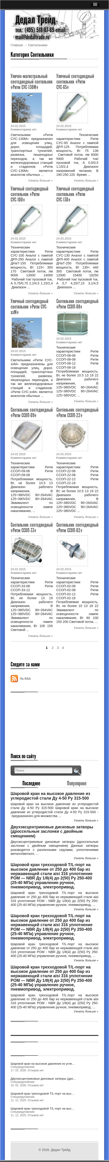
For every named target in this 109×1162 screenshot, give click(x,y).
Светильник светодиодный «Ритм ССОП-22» (77, 412)
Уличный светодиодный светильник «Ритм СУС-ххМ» (29, 306)
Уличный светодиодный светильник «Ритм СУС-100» (29, 194)
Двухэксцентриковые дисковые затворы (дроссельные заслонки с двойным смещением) (52, 831)
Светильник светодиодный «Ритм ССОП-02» (77, 527)
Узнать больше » (40, 180)
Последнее (31, 783)
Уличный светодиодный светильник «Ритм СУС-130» (75, 194)
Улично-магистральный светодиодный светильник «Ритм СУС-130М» (32, 81)
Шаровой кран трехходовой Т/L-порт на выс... (42, 1093)
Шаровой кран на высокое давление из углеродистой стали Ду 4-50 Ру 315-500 (50, 795)
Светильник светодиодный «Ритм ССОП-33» (32, 527)
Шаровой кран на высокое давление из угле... (42, 1063)
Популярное (76, 783)
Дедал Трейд (35, 19)
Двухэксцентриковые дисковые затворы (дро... (43, 1078)
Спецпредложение (23, 1067)
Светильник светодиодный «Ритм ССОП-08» (77, 304)
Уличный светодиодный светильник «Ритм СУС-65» (75, 81)
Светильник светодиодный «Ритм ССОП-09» (32, 412)
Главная (17, 45)
